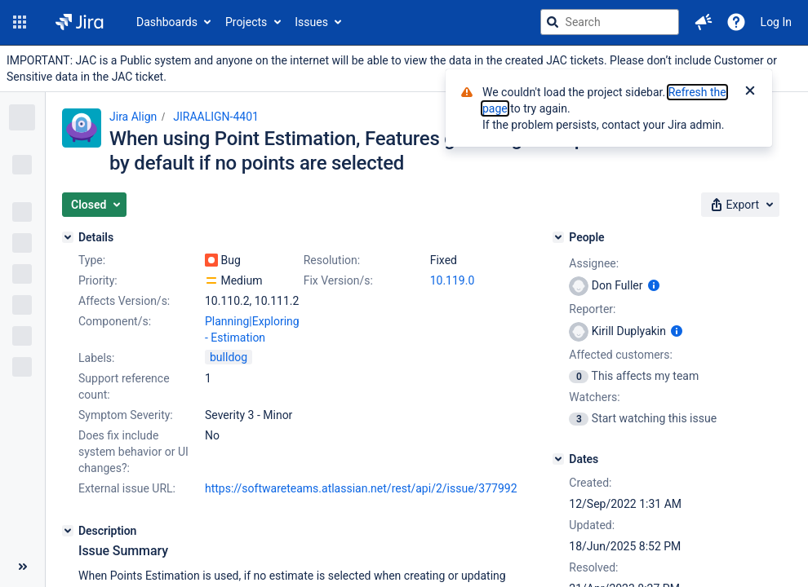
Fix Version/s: (338, 280)
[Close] (750, 92)
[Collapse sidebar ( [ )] (22, 566)
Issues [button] (311, 22)
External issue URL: (126, 488)
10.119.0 (452, 280)
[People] (558, 237)
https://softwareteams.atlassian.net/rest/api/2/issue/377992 (361, 488)
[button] (19, 22)
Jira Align (133, 116)
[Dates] (558, 459)
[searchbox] (609, 22)
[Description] (67, 530)
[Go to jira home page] (79, 22)
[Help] (736, 22)
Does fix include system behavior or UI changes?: (133, 451)
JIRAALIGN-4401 (216, 116)
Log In (776, 22)
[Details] (67, 237)
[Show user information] (653, 285)
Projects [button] (246, 22)
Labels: (96, 357)
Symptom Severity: (125, 414)
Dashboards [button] (167, 22)
